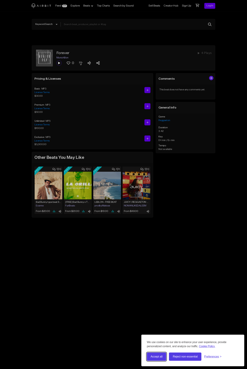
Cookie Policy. (207, 346)
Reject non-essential (185, 356)
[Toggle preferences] (212, 356)
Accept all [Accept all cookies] (156, 356)
